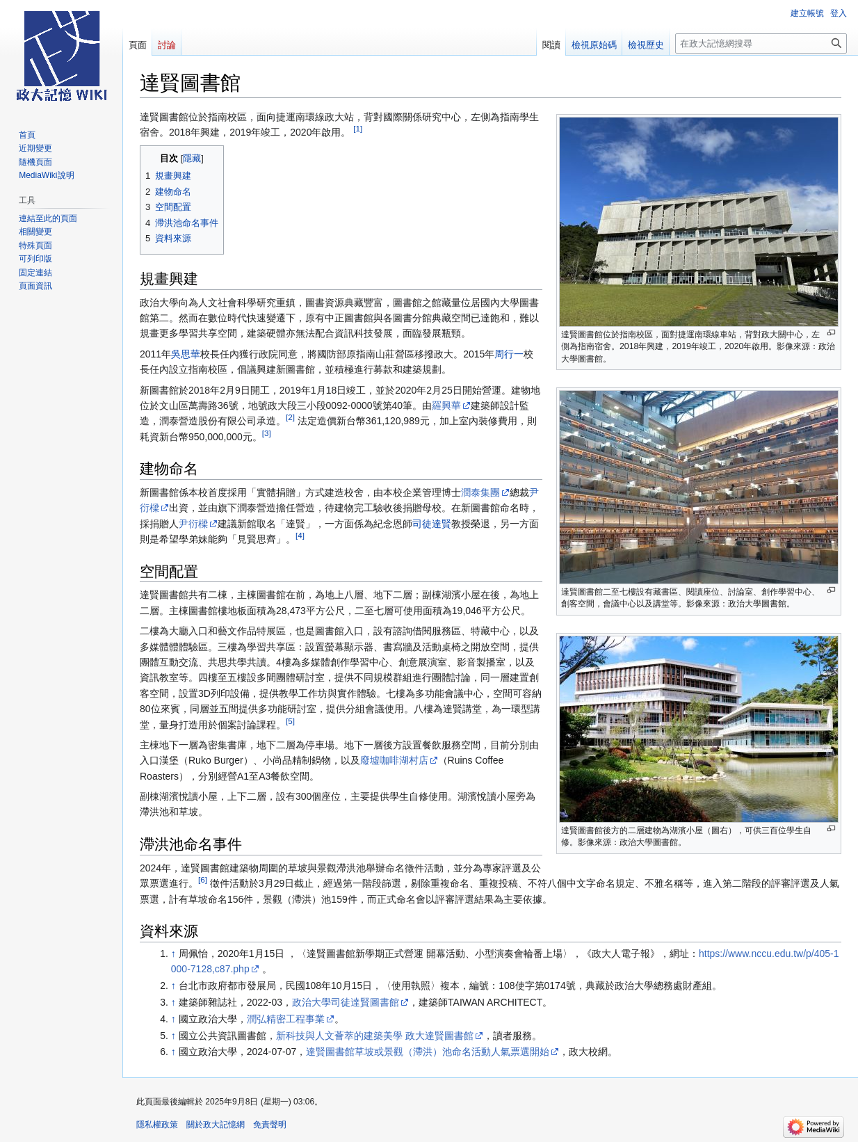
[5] (290, 720)
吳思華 (185, 354)
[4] (300, 535)
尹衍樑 (193, 523)
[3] (266, 432)
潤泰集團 (480, 492)
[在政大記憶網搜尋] (761, 43)
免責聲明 (269, 1124)
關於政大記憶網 (215, 1124)
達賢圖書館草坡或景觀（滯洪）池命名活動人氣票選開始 (427, 1051)
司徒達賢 (431, 523)
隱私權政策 (157, 1124)
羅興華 (446, 405)
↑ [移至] (173, 953)
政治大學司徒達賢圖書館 (345, 1002)
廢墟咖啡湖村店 (394, 760)
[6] (202, 879)
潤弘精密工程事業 (286, 1018)
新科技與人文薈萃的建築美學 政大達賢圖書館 (374, 1035)
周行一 (509, 354)
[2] (290, 417)
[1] (357, 129)
